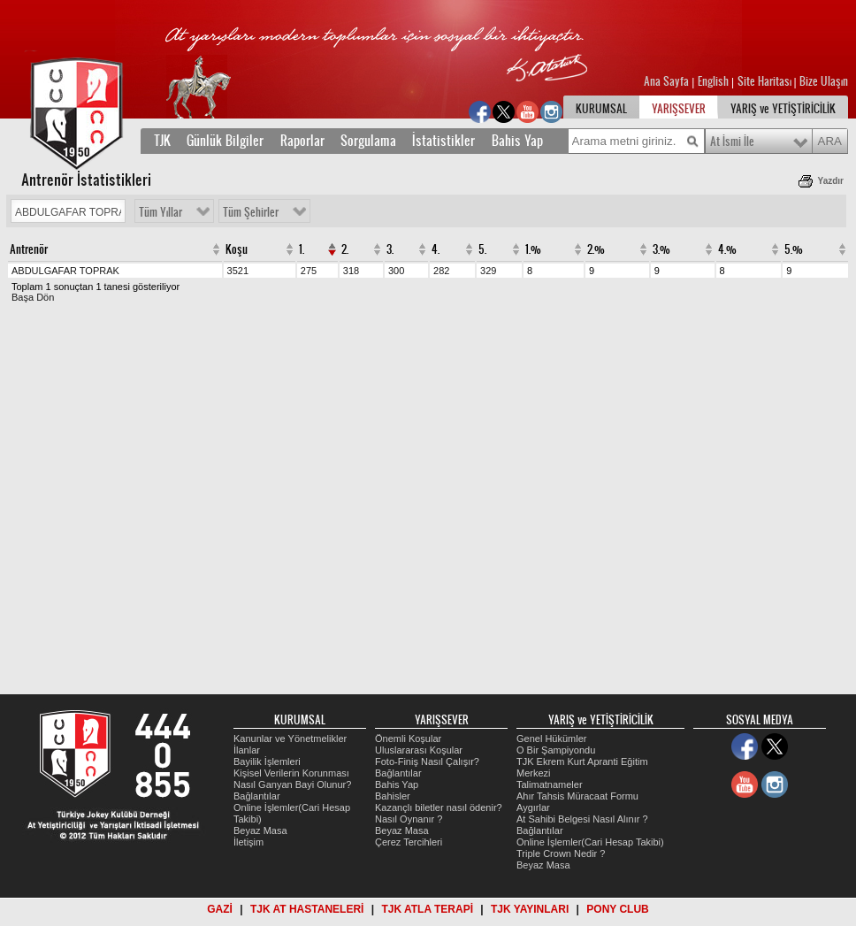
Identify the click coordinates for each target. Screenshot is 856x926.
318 (351, 270)
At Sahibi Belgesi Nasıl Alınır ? (582, 819)
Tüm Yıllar (160, 212)
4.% (727, 249)
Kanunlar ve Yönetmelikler (290, 738)
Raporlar (302, 140)
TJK (162, 140)
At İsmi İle (732, 141)
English (713, 81)
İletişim (248, 842)
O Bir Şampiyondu (555, 750)
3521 (237, 270)
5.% (793, 249)
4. (435, 249)
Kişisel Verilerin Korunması (291, 773)
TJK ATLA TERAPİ (427, 909)
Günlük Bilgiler (225, 140)
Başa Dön (32, 297)
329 (488, 270)
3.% (661, 249)
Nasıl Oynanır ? (408, 819)
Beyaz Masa (260, 830)
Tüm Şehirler (251, 212)
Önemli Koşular (408, 738)
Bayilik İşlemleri (267, 761)
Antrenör (29, 249)
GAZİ (220, 909)
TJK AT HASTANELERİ (306, 909)
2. (344, 249)
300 (396, 270)
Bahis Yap (517, 140)
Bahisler (392, 796)
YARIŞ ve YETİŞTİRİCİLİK (783, 109)
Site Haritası (766, 81)
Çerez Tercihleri (408, 842)
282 (441, 270)
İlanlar (246, 750)
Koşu (236, 249)
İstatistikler (443, 140)
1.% (533, 249)
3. (390, 249)
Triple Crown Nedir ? (560, 853)
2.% (596, 249)
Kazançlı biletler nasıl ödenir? (438, 807)
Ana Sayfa (668, 81)
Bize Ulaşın (823, 81)
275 (309, 270)
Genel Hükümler (551, 738)
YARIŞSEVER (679, 109)
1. (301, 249)
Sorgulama (368, 140)
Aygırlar (533, 807)
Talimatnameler (549, 784)
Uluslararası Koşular (418, 750)
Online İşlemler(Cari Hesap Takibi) (590, 842)
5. (482, 249)
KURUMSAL (601, 109)
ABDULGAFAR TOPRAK (65, 270)
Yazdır (831, 181)
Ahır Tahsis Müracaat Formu (577, 796)
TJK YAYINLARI (530, 909)
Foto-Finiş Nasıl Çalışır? (427, 761)
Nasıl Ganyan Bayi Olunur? (292, 784)
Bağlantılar (256, 796)
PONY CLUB (617, 909)
